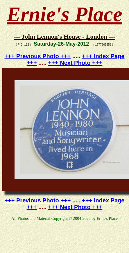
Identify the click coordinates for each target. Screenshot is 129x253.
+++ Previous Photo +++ (38, 56)
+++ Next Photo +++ (75, 63)
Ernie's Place (64, 14)
